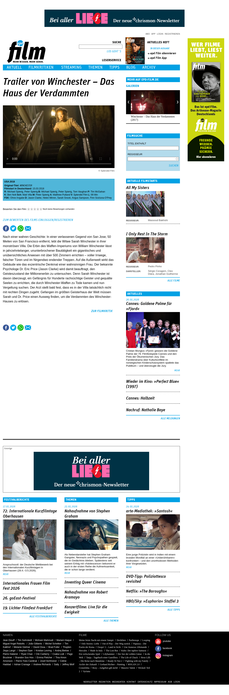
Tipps (114, 67)
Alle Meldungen (170, 418)
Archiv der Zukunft (88, 664)
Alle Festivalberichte (43, 616)
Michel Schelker (53, 643)
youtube (167, 641)
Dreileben (121, 640)
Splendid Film (81, 194)
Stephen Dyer (25, 650)
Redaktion (104, 682)
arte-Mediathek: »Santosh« (149, 511)
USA (6, 181)
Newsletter (90, 682)
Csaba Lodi (58, 654)
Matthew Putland (61, 194)
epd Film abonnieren (163, 53)
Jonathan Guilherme (166, 273)
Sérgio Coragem (157, 271)
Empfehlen (28, 228)
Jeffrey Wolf (68, 664)
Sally (56, 664)
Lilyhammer (108, 654)
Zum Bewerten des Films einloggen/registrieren (38, 219)
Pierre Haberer (10, 654)
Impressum (160, 682)
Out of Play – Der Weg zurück (116, 643)
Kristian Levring (44, 650)
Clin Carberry (42, 654)
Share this (6, 228)
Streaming (71, 67)
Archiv (148, 67)
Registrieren (172, 34)
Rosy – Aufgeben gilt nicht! (105, 668)
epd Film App (158, 57)
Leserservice (111, 60)
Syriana (86, 671)
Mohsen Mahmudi (44, 640)
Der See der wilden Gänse (130, 654)
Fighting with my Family (136, 661)
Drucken (35, 228)
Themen (95, 67)
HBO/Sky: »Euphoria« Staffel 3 (152, 601)
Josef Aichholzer (48, 661)
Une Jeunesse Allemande (135, 647)
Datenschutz (145, 682)
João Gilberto (35, 643)
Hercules (83, 650)
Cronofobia (84, 668)
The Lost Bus (112, 650)
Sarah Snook (64, 197)
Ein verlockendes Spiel (89, 654)
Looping (146, 640)
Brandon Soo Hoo (24, 657)
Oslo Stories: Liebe (90, 643)
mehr (177, 371)
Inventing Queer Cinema (85, 582)
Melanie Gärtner (22, 647)
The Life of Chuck (129, 657)
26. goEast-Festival (19, 598)
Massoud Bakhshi (158, 220)
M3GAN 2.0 (134, 664)
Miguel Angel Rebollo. (14, 643)
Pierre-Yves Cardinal (26, 661)
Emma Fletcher (44, 657)
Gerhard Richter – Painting (112, 664)
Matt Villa (27, 194)
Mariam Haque (64, 640)
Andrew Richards (42, 664)
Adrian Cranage (22, 664)
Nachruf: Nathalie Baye (145, 410)
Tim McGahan (98, 191)
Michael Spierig (15, 191)
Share (21, 228)
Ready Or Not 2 (115, 661)
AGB (170, 682)
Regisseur (135, 154)
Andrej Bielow (62, 650)
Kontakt (131, 682)
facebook (167, 648)
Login (160, 34)
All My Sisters (137, 188)
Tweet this (13, 228)
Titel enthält (137, 143)
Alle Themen (111, 620)
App (153, 34)
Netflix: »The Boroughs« (146, 591)
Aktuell (14, 67)
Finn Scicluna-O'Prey (101, 197)
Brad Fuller (54, 647)
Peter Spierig (31, 191)
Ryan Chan (27, 654)
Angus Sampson (80, 197)
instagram (168, 655)
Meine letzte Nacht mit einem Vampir (96, 640)
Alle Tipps (173, 609)
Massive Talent (128, 668)
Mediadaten (118, 682)
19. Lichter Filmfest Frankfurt (27, 608)
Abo (147, 34)
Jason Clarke (35, 197)
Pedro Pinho (155, 266)
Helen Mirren (49, 197)
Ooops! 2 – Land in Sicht (109, 647)
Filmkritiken (40, 67)
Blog (130, 67)
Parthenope (134, 640)
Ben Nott (11, 194)
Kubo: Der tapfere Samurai (133, 650)
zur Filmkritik (102, 311)
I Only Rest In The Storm (147, 234)
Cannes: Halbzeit (140, 398)
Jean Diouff (9, 640)
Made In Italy (96, 650)
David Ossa (39, 647)
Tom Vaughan (80, 191)
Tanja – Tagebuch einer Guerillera (102, 657)
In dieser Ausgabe (160, 48)
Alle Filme (173, 280)
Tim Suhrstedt (25, 640)
